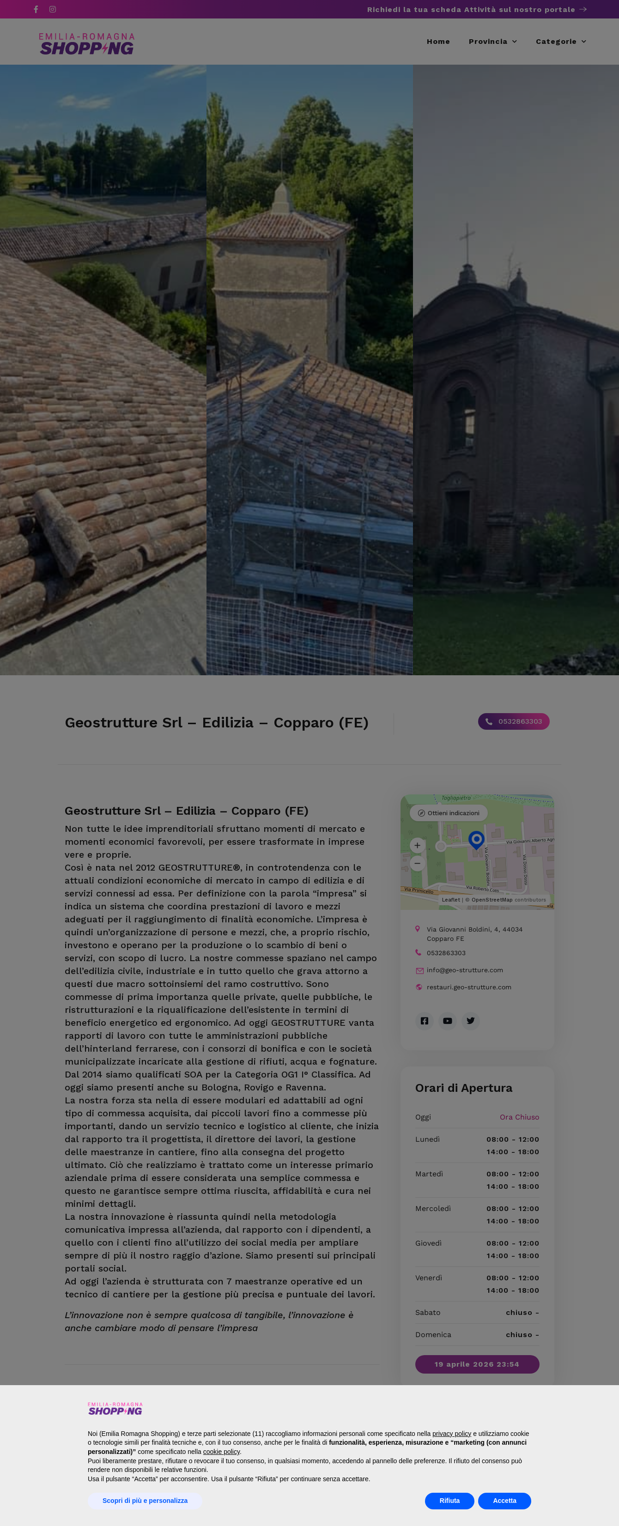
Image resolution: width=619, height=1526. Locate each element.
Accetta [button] (504, 1500)
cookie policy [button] (221, 1451)
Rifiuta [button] (450, 1500)
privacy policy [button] (451, 1433)
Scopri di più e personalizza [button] (145, 1500)
